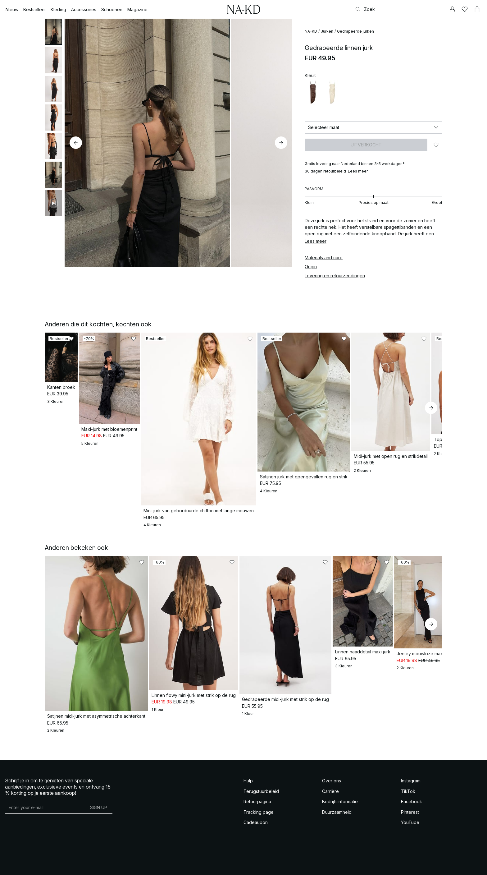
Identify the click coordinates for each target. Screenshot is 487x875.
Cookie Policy (113, 865)
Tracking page (259, 787)
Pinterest (410, 787)
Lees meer (358, 171)
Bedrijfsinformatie (340, 776)
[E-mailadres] (45, 782)
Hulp (248, 755)
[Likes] (465, 9)
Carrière (330, 766)
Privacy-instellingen (142, 865)
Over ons (331, 755)
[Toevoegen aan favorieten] (436, 145)
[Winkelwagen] (477, 9)
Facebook (411, 776)
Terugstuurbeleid (261, 766)
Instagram (411, 755)
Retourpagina (257, 776)
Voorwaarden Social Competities (51, 865)
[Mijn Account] (452, 9)
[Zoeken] (398, 9)
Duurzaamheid (337, 787)
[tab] (53, 32)
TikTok (408, 766)
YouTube (410, 797)
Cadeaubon (256, 797)
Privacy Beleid (89, 865)
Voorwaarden (14, 865)
